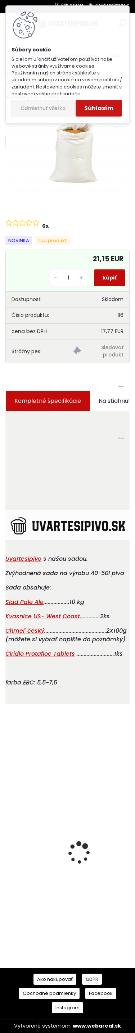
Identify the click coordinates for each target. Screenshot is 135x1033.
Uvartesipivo (23, 559)
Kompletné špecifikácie (47, 401)
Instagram (67, 1007)
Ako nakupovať (55, 979)
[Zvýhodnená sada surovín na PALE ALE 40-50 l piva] (67, 153)
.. (44, 616)
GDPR (92, 979)
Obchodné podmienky (49, 993)
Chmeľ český (24, 631)
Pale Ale (32, 602)
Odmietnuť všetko (43, 108)
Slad (12, 602)
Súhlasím (98, 108)
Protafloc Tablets (50, 654)
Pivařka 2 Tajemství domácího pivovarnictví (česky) (53, 899)
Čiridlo (15, 654)
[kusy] (68, 278)
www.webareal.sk (97, 1025)
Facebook (101, 993)
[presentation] (9, 840)
